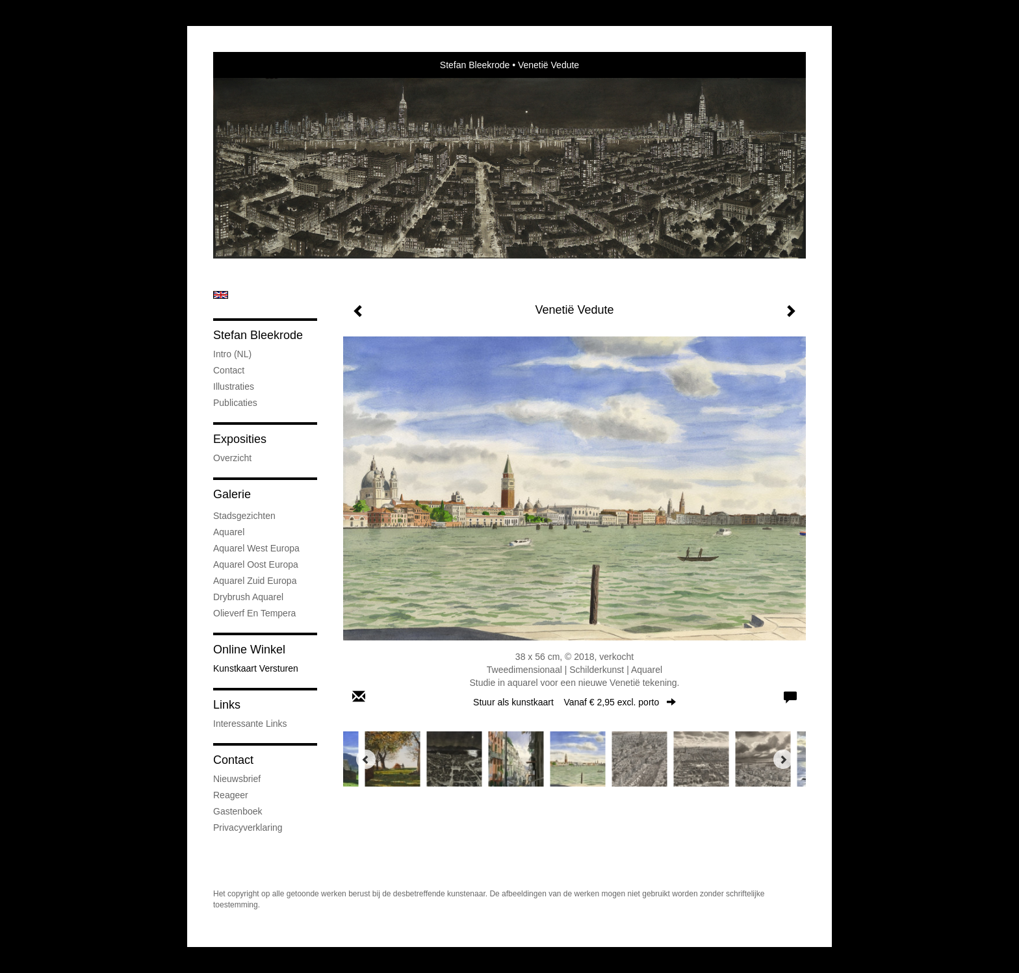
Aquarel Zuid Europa (254, 580)
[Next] (783, 759)
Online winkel (249, 649)
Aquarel (228, 532)
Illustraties (233, 386)
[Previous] (366, 759)
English (220, 295)
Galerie (232, 494)
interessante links (250, 723)
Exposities (239, 439)
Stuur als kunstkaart (574, 702)
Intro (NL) (232, 354)
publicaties (235, 403)
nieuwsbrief (237, 779)
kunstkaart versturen (255, 668)
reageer (230, 795)
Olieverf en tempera (254, 613)
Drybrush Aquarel (248, 597)
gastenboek (238, 811)
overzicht (232, 458)
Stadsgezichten (244, 516)
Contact (228, 370)
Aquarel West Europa (256, 548)
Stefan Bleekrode (475, 65)
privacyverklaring (248, 827)
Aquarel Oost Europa (255, 564)
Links (226, 704)
